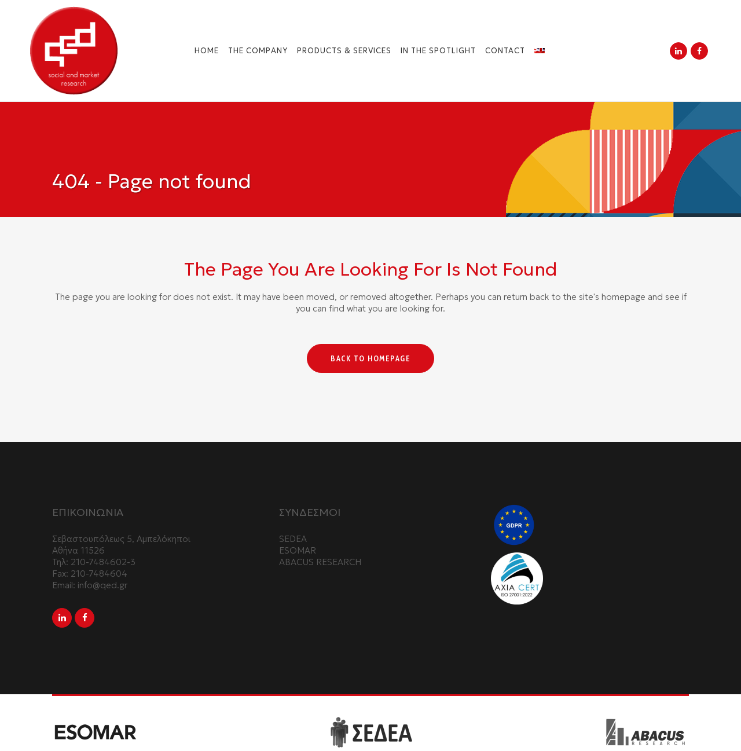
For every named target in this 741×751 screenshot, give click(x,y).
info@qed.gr (102, 585)
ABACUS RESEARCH (320, 561)
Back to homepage (370, 358)
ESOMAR (297, 550)
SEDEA (293, 538)
